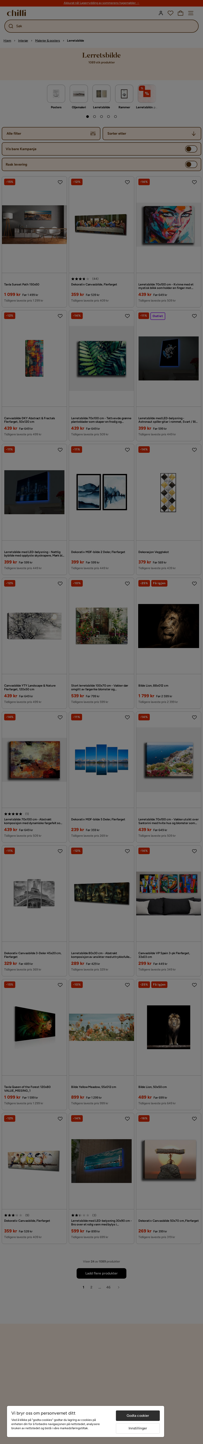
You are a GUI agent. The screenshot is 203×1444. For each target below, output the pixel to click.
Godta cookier (138, 1415)
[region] (85, 1421)
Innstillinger (138, 1428)
